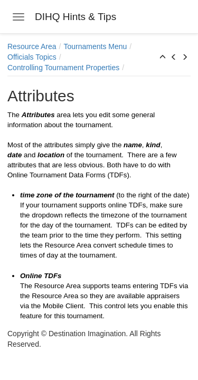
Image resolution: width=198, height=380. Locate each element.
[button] (162, 57)
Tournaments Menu (95, 46)
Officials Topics (31, 57)
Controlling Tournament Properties (63, 67)
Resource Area (31, 46)
